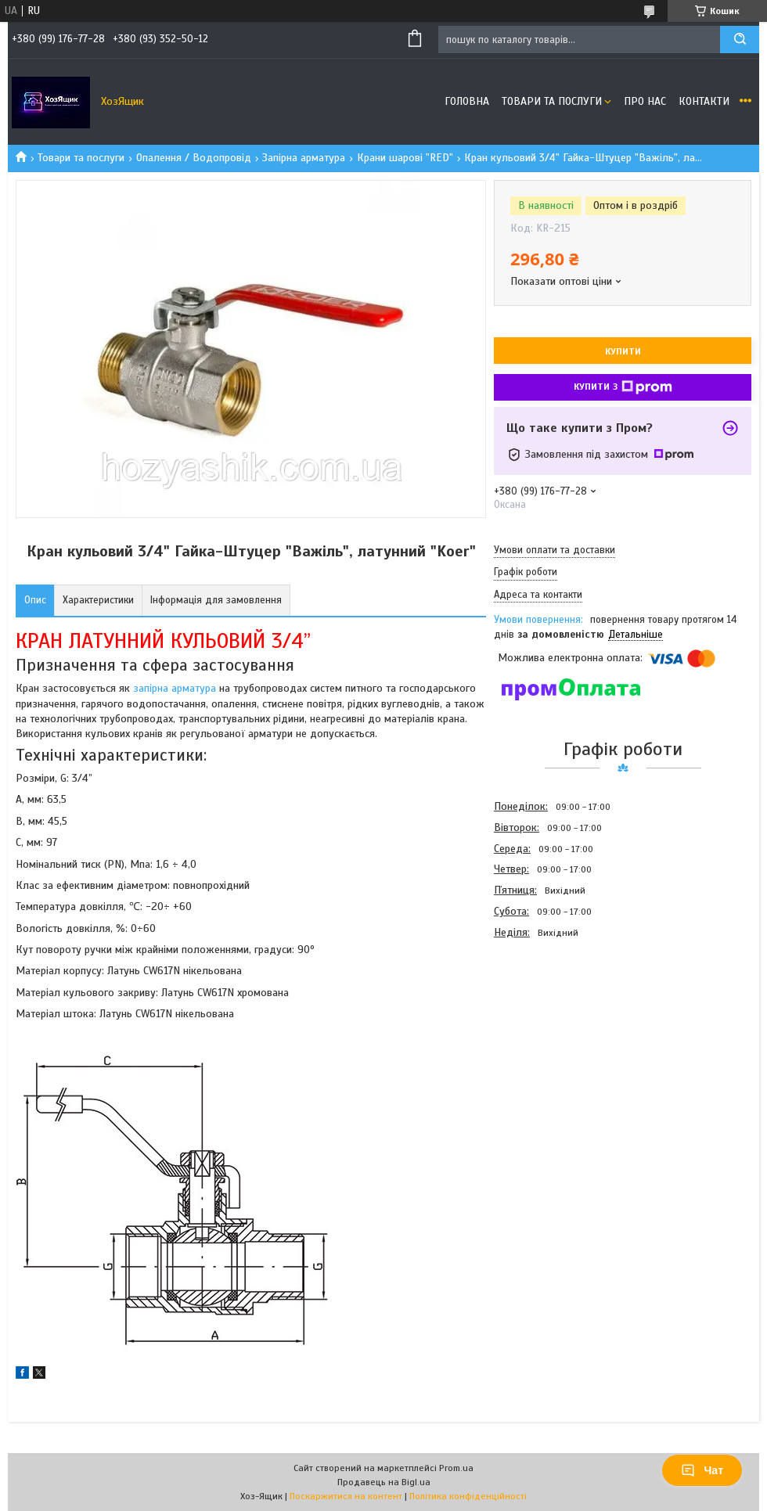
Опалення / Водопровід (193, 157)
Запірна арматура (303, 157)
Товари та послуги (552, 101)
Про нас (645, 101)
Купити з (623, 387)
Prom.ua (456, 1467)
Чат (702, 1470)
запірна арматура (174, 688)
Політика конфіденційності (468, 1496)
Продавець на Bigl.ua (383, 1482)
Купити (623, 351)
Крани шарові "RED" (405, 157)
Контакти (704, 101)
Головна (467, 101)
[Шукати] (739, 39)
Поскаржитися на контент (346, 1496)
